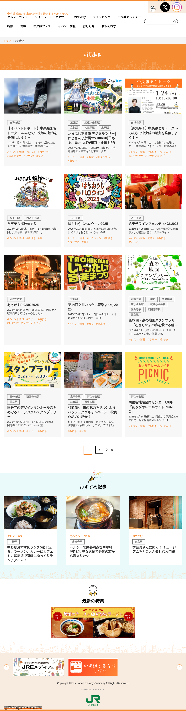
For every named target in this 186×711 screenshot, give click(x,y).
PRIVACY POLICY (93, 689)
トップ (7, 40)
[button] (6, 667)
